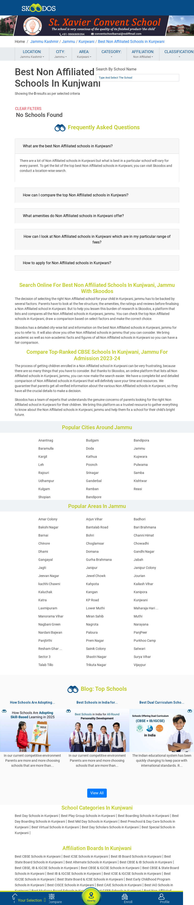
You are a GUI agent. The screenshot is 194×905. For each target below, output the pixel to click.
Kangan (92, 592)
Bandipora (141, 440)
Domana (92, 551)
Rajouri (43, 473)
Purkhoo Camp (145, 640)
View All (97, 793)
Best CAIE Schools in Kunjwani (119, 885)
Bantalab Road (97, 527)
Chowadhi (141, 543)
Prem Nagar (95, 640)
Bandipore (93, 497)
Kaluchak (45, 592)
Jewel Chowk (96, 576)
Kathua (91, 456)
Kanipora (140, 592)
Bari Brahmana (145, 527)
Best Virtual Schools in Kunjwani (55, 827)
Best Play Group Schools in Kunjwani (88, 816)
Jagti (42, 568)
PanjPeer (140, 632)
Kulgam (44, 489)
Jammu (68, 41)
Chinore (44, 543)
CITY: (60, 54)
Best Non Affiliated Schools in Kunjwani (131, 41)
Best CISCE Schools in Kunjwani (70, 885)
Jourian (139, 576)
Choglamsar (95, 543)
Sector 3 (44, 657)
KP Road (92, 600)
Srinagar (92, 473)
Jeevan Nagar (48, 576)
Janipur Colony (145, 568)
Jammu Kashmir (44, 41)
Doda (90, 448)
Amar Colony (47, 519)
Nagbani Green (49, 624)
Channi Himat (144, 535)
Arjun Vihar (94, 519)
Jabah (138, 560)
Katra (42, 600)
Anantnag (45, 440)
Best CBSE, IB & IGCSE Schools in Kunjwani (46, 868)
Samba (139, 473)
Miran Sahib (95, 616)
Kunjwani (86, 41)
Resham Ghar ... (50, 649)
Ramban (92, 489)
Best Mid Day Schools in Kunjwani (92, 821)
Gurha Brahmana (99, 560)
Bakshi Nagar (48, 527)
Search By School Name (116, 69)
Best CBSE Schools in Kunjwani (38, 856)
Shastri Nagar (96, 657)
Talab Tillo (45, 665)
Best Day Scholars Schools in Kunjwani (110, 827)
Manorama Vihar (50, 616)
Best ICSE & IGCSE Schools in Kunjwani (132, 873)
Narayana (141, 624)
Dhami (43, 551)
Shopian (44, 497)
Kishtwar (140, 481)
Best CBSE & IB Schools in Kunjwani (146, 862)
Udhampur (46, 481)
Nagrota (92, 624)
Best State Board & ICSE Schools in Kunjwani (90, 879)
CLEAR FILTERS (28, 108)
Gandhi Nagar (144, 551)
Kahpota (92, 584)
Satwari (139, 649)
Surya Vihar (142, 657)
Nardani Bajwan (50, 632)
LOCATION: (32, 54)
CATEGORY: (112, 54)
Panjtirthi (45, 640)
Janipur (91, 568)
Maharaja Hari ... (146, 608)
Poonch (91, 465)
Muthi (138, 616)
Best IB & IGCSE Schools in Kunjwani (74, 873)
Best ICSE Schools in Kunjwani (85, 856)
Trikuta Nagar (96, 665)
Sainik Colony (96, 649)
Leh (41, 465)
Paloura (92, 632)
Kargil (42, 456)
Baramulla (46, 448)
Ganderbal (94, 481)
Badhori (139, 519)
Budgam (92, 440)
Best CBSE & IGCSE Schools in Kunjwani (110, 868)
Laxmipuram (47, 608)
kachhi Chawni (49, 584)
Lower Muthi (95, 608)
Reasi (138, 489)
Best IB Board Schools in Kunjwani (136, 856)
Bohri (90, 535)
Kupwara (140, 456)
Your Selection (32, 900)
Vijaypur (140, 665)
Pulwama (141, 465)
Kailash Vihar (143, 584)
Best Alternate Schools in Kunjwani (91, 862)
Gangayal (45, 560)
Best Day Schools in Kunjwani (36, 816)
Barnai (43, 535)
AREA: (84, 54)
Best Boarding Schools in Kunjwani (143, 816)
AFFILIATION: (143, 54)
